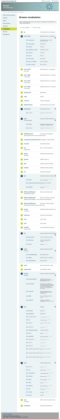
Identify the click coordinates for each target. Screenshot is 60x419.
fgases (26, 153)
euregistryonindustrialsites (32, 139)
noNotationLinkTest (33, 330)
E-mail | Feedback (7, 414)
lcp (25, 233)
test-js (29, 333)
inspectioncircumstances (34, 183)
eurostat (26, 143)
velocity (30, 392)
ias (25, 171)
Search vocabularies (26, 27)
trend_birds (31, 58)
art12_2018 (27, 69)
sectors (30, 244)
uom (25, 363)
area (29, 369)
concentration (31, 373)
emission (30, 376)
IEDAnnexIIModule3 (30, 197)
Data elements (6, 23)
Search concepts (37, 27)
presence (30, 52)
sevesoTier (30, 291)
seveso (26, 273)
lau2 (25, 223)
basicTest (30, 310)
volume (30, 395)
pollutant (30, 187)
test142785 (30, 336)
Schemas (5, 26)
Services (5, 31)
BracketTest (31, 313)
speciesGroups (31, 260)
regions (30, 257)
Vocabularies (6, 29)
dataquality (27, 109)
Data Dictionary (14, 12)
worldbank (27, 405)
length (29, 379)
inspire (26, 209)
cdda (25, 96)
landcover (27, 215)
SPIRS (29, 296)
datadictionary (28, 104)
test (25, 307)
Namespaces (6, 34)
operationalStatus (32, 279)
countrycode (31, 40)
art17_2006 (27, 75)
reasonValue (31, 283)
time (29, 388)
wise (25, 400)
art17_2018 (27, 86)
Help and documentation (9, 15)
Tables (4, 20)
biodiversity (27, 92)
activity (30, 124)
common (26, 100)
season (30, 55)
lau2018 (26, 227)
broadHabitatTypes (32, 254)
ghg (25, 163)
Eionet (9, 12)
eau (29, 319)
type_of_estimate (32, 61)
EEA (9, 1)
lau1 (25, 219)
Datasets (5, 17)
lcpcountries (31, 237)
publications (27, 269)
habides (26, 167)
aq (24, 32)
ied (25, 176)
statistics (30, 385)
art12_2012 (27, 36)
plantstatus (31, 240)
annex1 (30, 179)
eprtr (25, 118)
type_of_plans (31, 64)
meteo (29, 382)
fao (25, 148)
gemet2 (26, 159)
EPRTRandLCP (28, 134)
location (30, 46)
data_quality (31, 43)
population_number (33, 49)
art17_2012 (27, 81)
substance (30, 300)
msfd (25, 249)
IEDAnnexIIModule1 (30, 192)
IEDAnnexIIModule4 (30, 203)
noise (25, 265)
